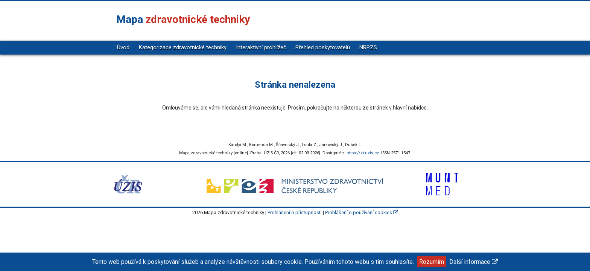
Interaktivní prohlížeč (261, 47)
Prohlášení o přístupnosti (295, 212)
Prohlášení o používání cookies (361, 212)
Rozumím (431, 261)
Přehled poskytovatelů (322, 47)
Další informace (473, 261)
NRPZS (368, 47)
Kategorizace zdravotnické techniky (183, 47)
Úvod (123, 47)
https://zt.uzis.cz (363, 153)
